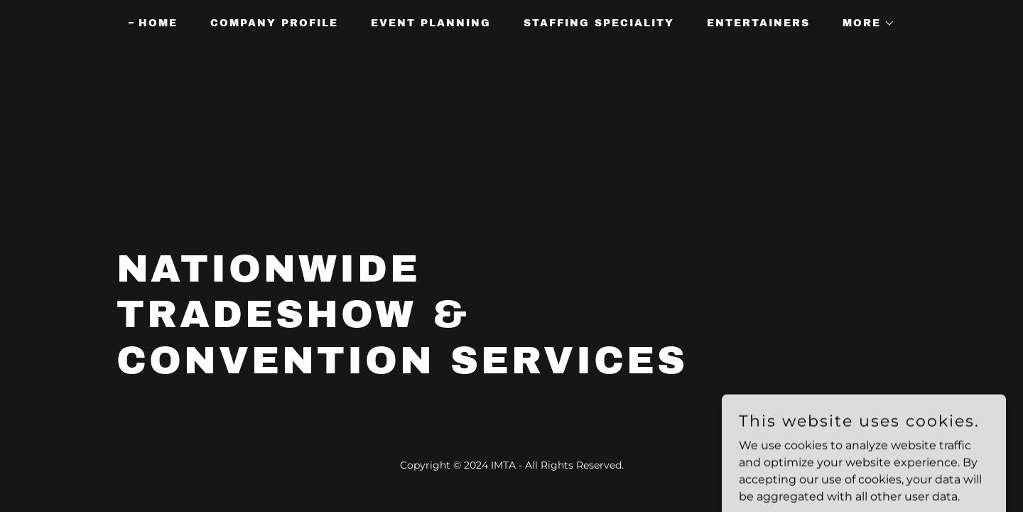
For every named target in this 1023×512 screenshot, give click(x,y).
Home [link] (158, 23)
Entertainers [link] (758, 23)
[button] (864, 23)
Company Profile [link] (274, 23)
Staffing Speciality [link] (599, 23)
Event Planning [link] (431, 23)
